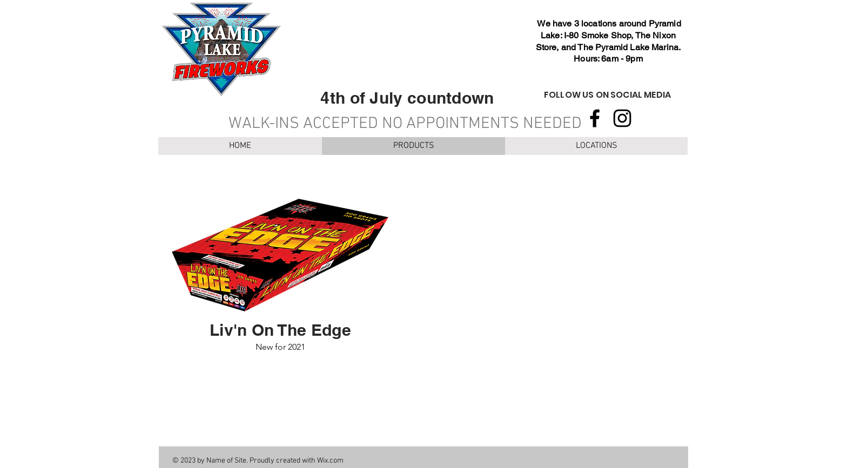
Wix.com (330, 460)
